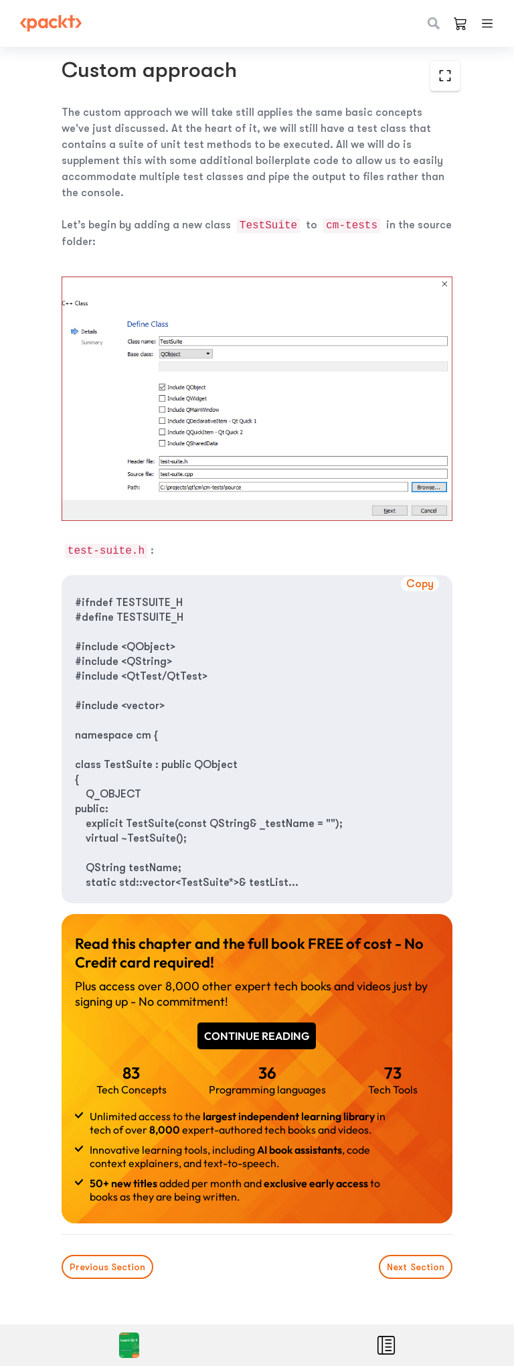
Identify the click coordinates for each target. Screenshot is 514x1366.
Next (415, 1267)
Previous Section (107, 1267)
